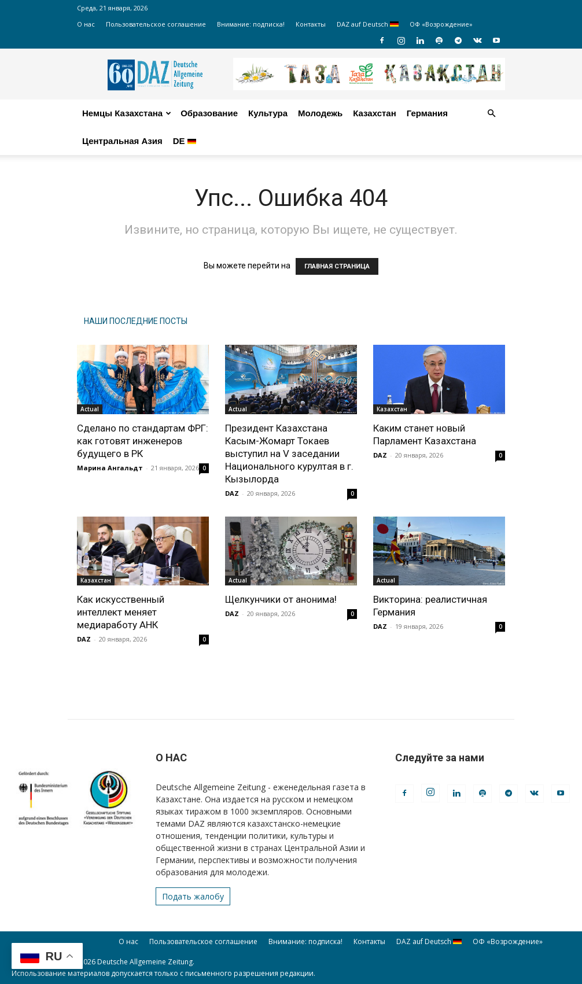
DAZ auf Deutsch (368, 24)
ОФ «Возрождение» (441, 24)
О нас (86, 24)
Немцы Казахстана (126, 113)
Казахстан (374, 113)
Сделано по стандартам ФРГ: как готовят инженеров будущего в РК (142, 440)
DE (184, 141)
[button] (491, 113)
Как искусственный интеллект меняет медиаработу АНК (120, 612)
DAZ (232, 493)
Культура (268, 113)
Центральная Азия (122, 141)
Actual (89, 409)
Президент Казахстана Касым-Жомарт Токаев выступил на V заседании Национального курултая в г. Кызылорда (289, 453)
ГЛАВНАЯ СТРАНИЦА (337, 266)
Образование (209, 113)
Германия (427, 113)
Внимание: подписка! (251, 24)
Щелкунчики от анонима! (281, 599)
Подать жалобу (193, 896)
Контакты (311, 24)
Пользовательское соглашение (156, 24)
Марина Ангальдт (110, 467)
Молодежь (320, 113)
